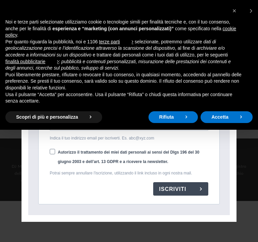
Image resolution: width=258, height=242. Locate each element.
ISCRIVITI (173, 189)
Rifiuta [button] (166, 117)
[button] (242, 10)
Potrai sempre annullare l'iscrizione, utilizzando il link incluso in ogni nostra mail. (121, 173)
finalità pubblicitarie (25, 61)
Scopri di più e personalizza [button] (47, 117)
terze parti (109, 41)
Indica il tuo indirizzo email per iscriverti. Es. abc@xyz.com (102, 138)
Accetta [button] (219, 117)
